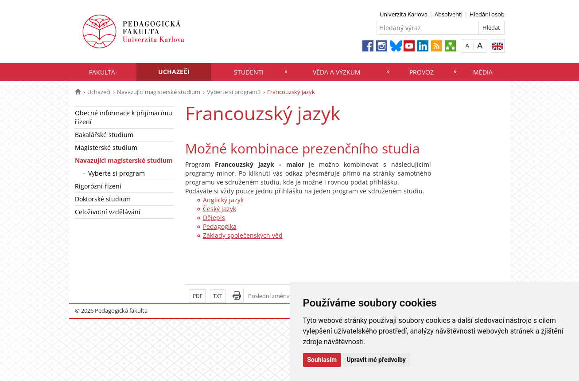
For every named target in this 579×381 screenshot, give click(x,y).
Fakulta (102, 72)
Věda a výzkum (337, 72)
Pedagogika (220, 226)
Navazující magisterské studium (158, 92)
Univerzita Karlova (403, 14)
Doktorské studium (103, 199)
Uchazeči (174, 71)
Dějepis (214, 217)
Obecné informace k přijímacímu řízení (123, 117)
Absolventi (448, 14)
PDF (197, 296)
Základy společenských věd (243, 235)
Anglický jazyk (223, 200)
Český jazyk (219, 208)
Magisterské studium (106, 147)
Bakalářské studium (104, 134)
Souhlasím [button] (322, 359)
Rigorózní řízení (98, 186)
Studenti (249, 72)
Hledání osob (487, 14)
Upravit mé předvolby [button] (376, 359)
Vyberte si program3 (233, 92)
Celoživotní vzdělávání (107, 212)
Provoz (421, 72)
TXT (217, 296)
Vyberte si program (116, 173)
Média (483, 72)
